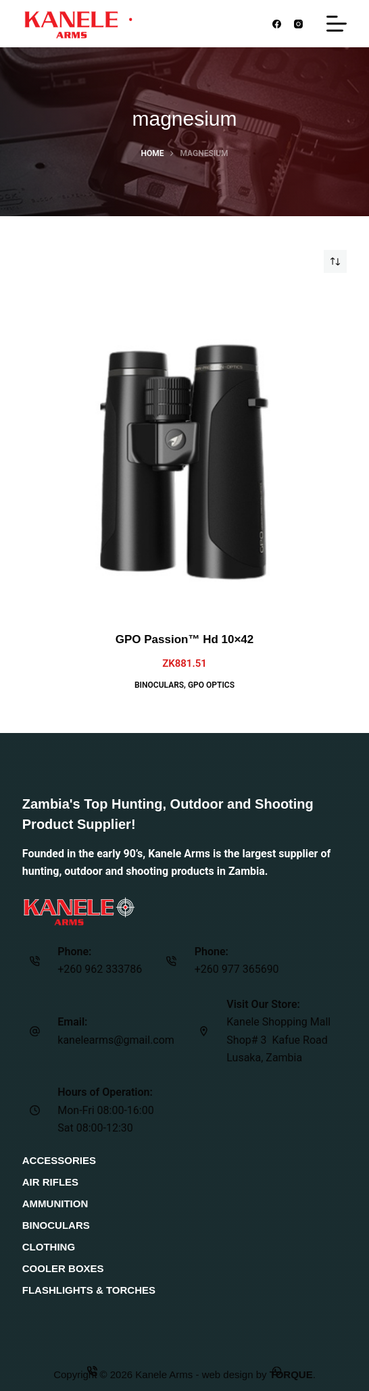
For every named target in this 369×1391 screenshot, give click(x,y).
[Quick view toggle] (33, 300)
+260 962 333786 (99, 969)
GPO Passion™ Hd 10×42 (185, 639)
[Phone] (92, 1370)
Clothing (48, 1247)
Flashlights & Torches (88, 1290)
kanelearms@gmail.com (115, 1040)
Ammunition (55, 1203)
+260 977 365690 (237, 969)
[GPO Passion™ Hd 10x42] (184, 452)
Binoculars (159, 685)
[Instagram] (299, 24)
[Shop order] (335, 261)
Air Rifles (50, 1182)
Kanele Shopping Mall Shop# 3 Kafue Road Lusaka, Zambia (278, 1039)
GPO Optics (211, 685)
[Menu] (336, 24)
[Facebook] (277, 24)
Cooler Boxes (63, 1268)
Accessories (59, 1160)
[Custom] (277, 1370)
